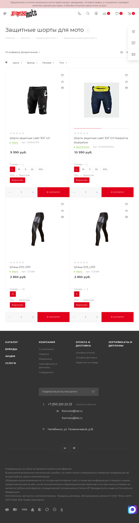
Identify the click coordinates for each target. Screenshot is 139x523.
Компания (47, 342)
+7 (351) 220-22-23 (60, 404)
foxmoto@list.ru (72, 411)
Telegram (74, 448)
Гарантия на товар (87, 362)
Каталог (11, 342)
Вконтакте (65, 448)
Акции (10, 356)
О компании (46, 349)
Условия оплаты (85, 352)
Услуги (10, 363)
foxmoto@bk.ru (72, 418)
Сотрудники (46, 372)
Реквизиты (45, 359)
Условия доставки (86, 357)
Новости (44, 354)
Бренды (11, 349)
